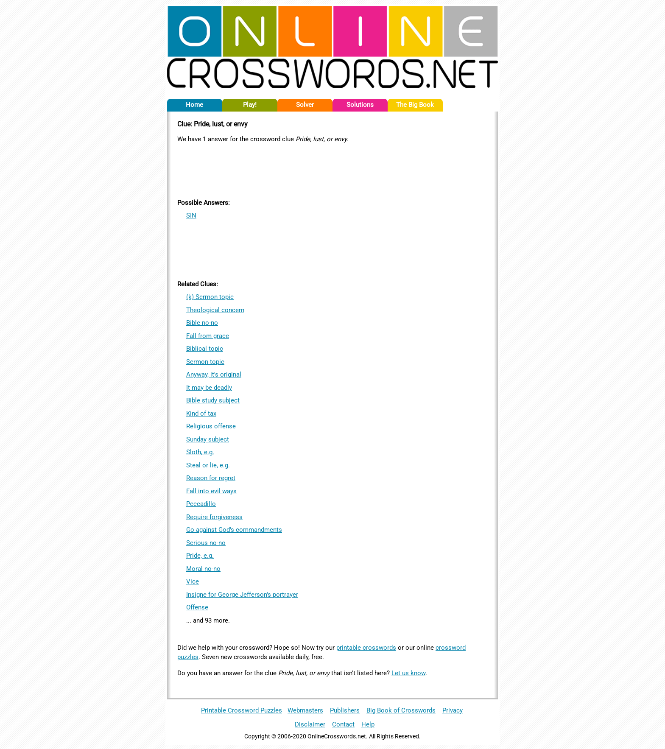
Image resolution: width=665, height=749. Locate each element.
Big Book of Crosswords (401, 710)
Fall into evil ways (211, 491)
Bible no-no (202, 323)
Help (367, 724)
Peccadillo (201, 504)
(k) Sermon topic (210, 297)
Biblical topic (204, 348)
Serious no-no (206, 543)
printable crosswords (366, 647)
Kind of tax (201, 413)
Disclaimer (310, 724)
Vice (192, 581)
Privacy (452, 710)
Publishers (345, 710)
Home (194, 105)
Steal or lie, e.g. (208, 465)
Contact (343, 724)
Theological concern (215, 310)
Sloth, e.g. (200, 452)
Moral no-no (203, 569)
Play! (250, 105)
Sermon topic (205, 362)
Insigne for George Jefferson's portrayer (242, 594)
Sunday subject (207, 439)
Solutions (360, 105)
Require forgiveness (214, 517)
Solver (305, 105)
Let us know (408, 673)
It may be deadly (209, 387)
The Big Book (415, 105)
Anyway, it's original (213, 374)
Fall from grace (207, 336)
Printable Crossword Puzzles (241, 710)
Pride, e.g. (200, 555)
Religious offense (211, 426)
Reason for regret (210, 478)
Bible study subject (213, 400)
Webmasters (305, 710)
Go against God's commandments (234, 530)
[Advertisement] (332, 169)
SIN (191, 215)
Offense (197, 607)
